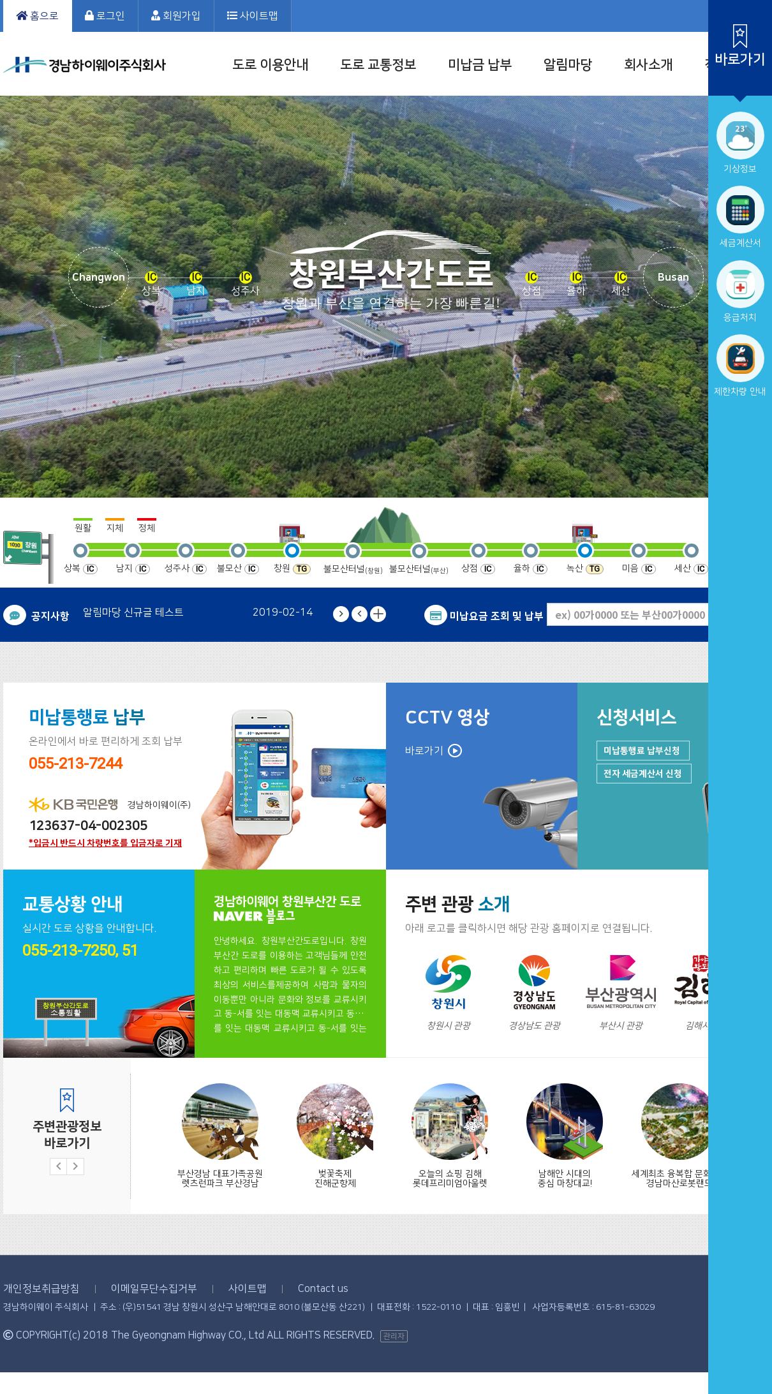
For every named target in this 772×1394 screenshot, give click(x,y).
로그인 (105, 16)
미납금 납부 (480, 64)
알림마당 (568, 64)
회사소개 (648, 64)
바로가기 (424, 751)
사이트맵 (252, 16)
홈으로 (37, 16)
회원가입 (176, 16)
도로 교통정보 (378, 64)
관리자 (394, 1336)
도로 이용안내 (270, 64)
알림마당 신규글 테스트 (133, 612)
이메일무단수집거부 (154, 1288)
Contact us (323, 1288)
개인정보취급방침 (41, 1288)
